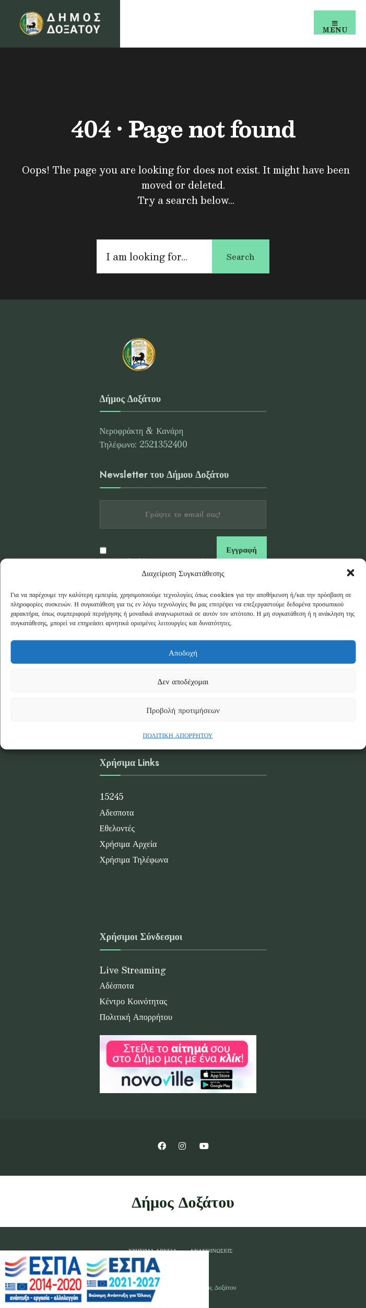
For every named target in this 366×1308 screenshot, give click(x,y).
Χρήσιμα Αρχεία (128, 843)
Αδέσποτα (117, 985)
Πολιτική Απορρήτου (136, 1016)
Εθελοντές (117, 828)
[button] (350, 573)
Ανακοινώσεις (211, 1250)
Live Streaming (133, 970)
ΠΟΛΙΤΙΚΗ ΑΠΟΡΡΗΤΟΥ (178, 735)
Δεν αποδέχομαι (183, 680)
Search (240, 256)
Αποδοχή (183, 651)
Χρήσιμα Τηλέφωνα (134, 859)
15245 (111, 796)
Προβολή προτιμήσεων (182, 709)
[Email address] (183, 514)
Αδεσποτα (117, 812)
